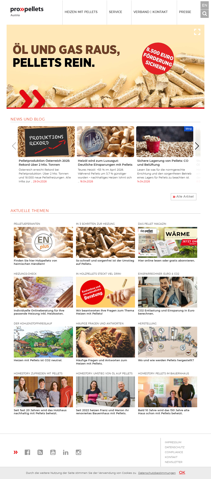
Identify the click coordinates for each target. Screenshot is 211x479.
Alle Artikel (185, 196)
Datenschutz (175, 447)
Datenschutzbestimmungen (157, 473)
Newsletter (173, 462)
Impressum (173, 442)
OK (182, 473)
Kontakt (171, 457)
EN (204, 5)
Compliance (174, 452)
